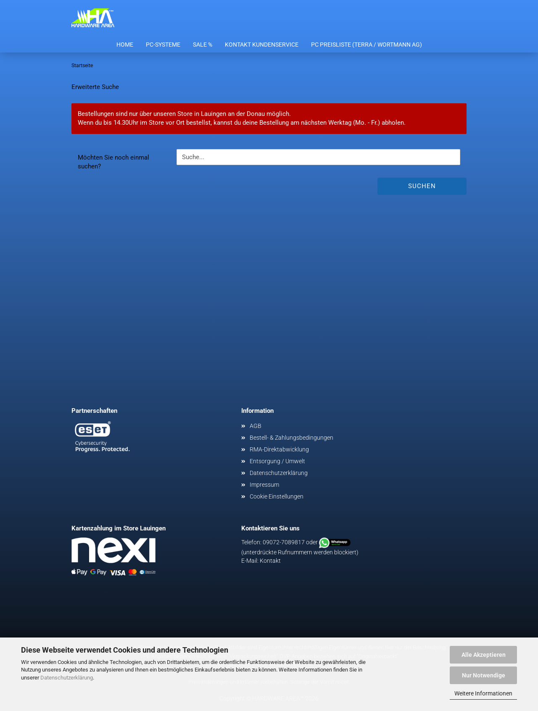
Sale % (202, 44)
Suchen (422, 186)
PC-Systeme (163, 44)
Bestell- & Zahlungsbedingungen (291, 437)
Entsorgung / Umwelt (277, 461)
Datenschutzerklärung (66, 677)
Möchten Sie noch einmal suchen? (113, 162)
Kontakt (270, 560)
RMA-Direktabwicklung (279, 449)
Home (124, 44)
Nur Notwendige (483, 675)
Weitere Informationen (483, 693)
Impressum (264, 484)
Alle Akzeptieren (484, 654)
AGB (255, 425)
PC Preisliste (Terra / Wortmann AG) (366, 44)
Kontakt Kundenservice (261, 44)
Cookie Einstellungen (276, 496)
